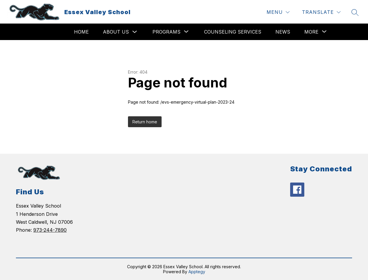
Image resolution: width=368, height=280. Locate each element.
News (282, 32)
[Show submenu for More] (311, 31)
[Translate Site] (321, 12)
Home (81, 32)
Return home (144, 121)
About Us (116, 32)
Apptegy (196, 271)
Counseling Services (232, 32)
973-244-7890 (50, 230)
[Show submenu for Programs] (166, 31)
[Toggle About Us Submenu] (134, 32)
